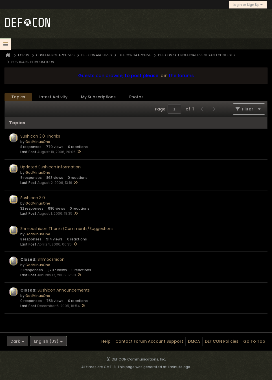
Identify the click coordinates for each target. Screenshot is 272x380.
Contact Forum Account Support (149, 341)
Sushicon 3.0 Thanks (40, 136)
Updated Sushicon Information (50, 167)
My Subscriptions (98, 97)
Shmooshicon (51, 259)
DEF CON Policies (221, 341)
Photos (136, 97)
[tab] (18, 97)
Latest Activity (53, 97)
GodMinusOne (37, 141)
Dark (17, 341)
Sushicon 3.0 (32, 198)
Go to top (254, 341)
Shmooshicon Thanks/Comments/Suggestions (66, 228)
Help (106, 341)
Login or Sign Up (248, 4)
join (163, 75)
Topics (18, 97)
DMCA (194, 341)
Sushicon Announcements (64, 290)
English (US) (48, 341)
